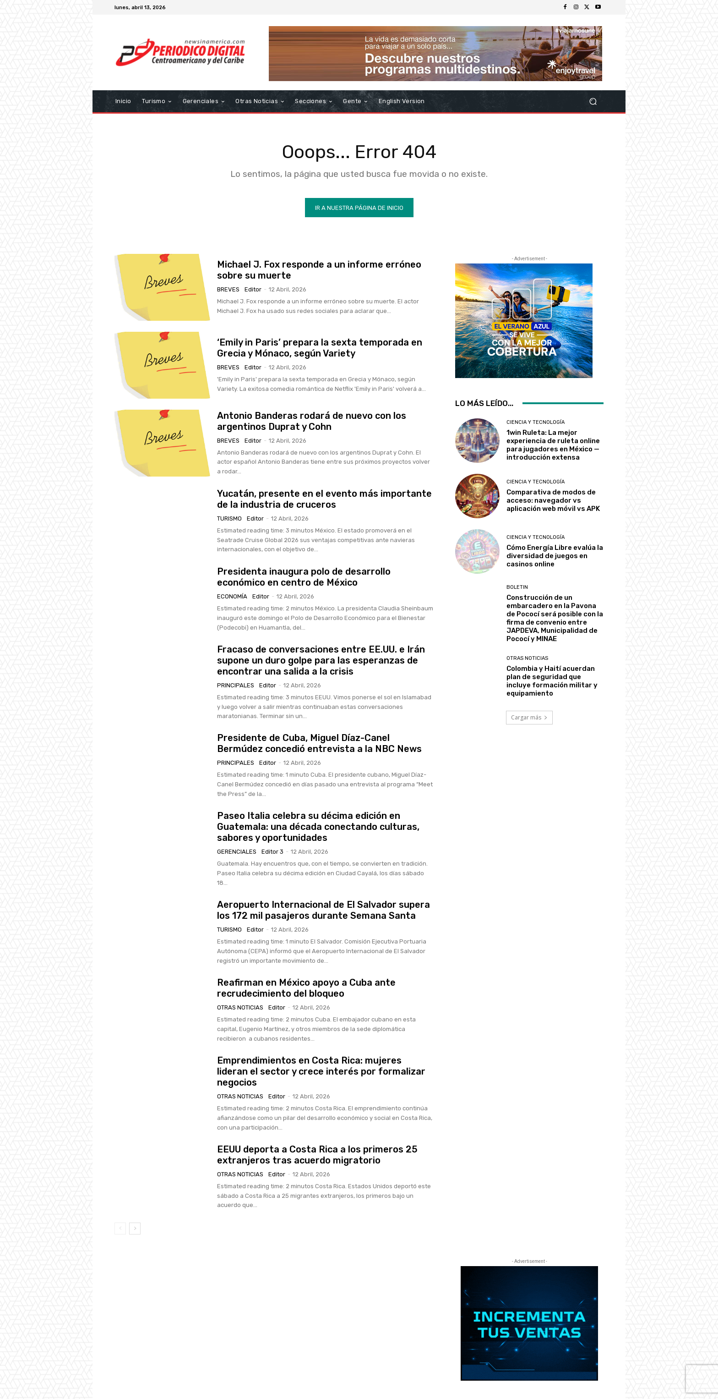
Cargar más (529, 717)
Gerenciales (236, 852)
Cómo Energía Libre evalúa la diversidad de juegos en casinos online (554, 555)
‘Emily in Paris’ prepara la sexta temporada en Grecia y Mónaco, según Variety (319, 348)
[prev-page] (120, 1228)
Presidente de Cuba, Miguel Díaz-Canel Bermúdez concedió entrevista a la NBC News (319, 743)
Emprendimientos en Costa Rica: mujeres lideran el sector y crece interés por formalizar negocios (321, 1071)
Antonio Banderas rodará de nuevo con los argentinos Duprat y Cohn (311, 421)
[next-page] (135, 1228)
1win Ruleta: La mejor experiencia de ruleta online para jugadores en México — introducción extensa (553, 444)
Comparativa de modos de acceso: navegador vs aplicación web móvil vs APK (553, 500)
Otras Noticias (240, 1007)
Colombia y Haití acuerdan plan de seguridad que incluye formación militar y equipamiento (552, 680)
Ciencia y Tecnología (535, 422)
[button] (593, 101)
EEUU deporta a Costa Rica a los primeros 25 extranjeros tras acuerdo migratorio (317, 1155)
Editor (253, 289)
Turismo (229, 518)
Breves (228, 289)
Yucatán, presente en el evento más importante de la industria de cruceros (324, 499)
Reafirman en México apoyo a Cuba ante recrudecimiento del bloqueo (306, 988)
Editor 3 (272, 851)
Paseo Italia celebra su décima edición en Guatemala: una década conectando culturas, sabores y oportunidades (318, 826)
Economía (232, 596)
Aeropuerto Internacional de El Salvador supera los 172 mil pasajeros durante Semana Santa (323, 910)
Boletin (517, 587)
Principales (235, 685)
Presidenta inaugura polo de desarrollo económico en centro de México (304, 577)
